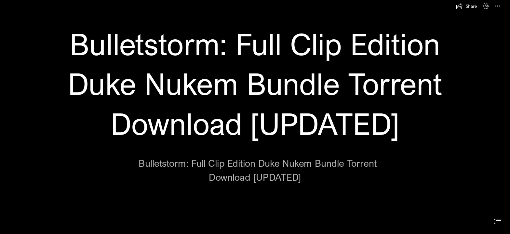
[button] (466, 6)
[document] (255, 117)
